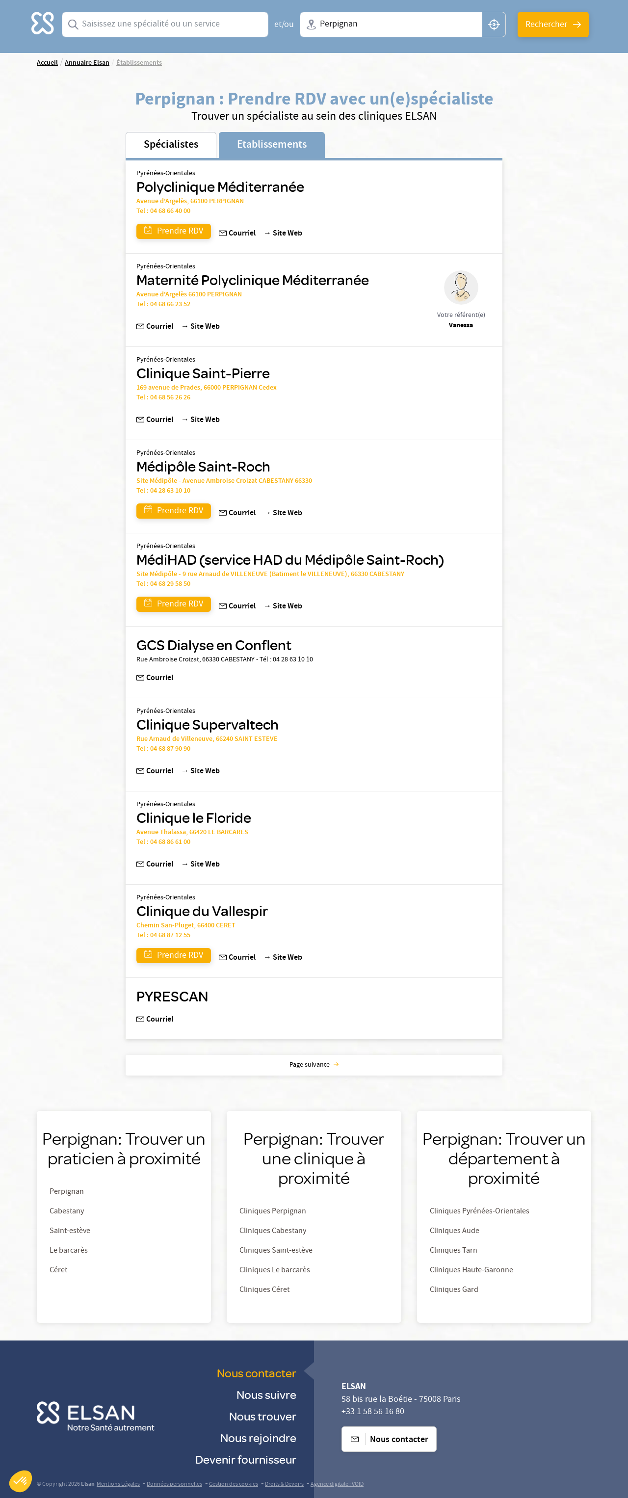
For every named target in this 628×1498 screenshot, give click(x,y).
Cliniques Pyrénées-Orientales (479, 1212)
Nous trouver (262, 1415)
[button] (20, 1481)
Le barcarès (69, 1251)
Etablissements (272, 145)
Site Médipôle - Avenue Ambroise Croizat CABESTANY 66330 (224, 481)
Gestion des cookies (233, 1484)
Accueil (47, 63)
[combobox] (165, 24)
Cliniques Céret (264, 1290)
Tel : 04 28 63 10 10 (163, 491)
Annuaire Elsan (87, 63)
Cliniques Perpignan (272, 1212)
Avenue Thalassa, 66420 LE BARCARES (192, 833)
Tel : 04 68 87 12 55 (163, 936)
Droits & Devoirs (284, 1484)
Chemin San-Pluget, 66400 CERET (186, 926)
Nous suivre (266, 1394)
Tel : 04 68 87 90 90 (163, 749)
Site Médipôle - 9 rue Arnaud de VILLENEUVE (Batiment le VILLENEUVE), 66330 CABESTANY (270, 574)
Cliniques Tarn (453, 1251)
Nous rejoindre (258, 1437)
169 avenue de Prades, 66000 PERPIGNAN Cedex (206, 388)
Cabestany (67, 1212)
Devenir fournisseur (245, 1459)
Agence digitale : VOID (337, 1484)
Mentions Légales (118, 1484)
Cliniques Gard (454, 1290)
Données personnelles (174, 1484)
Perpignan (67, 1192)
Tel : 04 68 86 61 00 (163, 842)
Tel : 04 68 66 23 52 (163, 305)
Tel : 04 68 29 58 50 (163, 584)
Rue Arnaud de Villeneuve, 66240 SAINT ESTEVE (207, 739)
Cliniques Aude (454, 1231)
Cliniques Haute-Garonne (471, 1271)
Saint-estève (70, 1231)
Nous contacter (256, 1372)
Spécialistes (171, 145)
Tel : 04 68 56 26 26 (163, 398)
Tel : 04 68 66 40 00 (163, 211)
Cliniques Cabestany (272, 1231)
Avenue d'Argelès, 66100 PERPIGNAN (190, 202)
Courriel (237, 234)
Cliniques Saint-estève (276, 1251)
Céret (58, 1271)
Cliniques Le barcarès (274, 1271)
